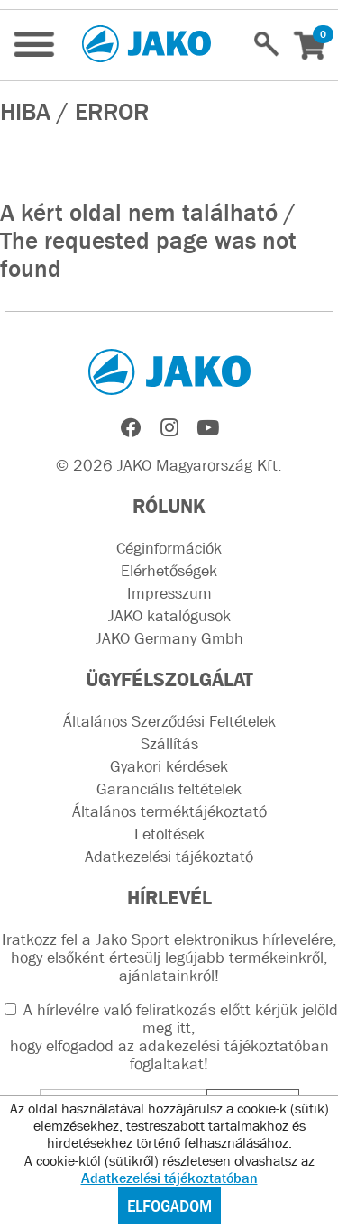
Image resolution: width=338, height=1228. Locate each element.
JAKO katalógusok (169, 616)
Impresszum (169, 593)
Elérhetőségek (169, 571)
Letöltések (169, 834)
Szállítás (169, 744)
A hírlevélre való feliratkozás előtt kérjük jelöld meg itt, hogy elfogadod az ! (171, 1037)
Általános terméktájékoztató (169, 811)
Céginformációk (169, 548)
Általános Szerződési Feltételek (169, 721)
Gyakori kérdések (169, 766)
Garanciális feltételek (169, 789)
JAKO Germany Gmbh (169, 638)
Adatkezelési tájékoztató (169, 857)
